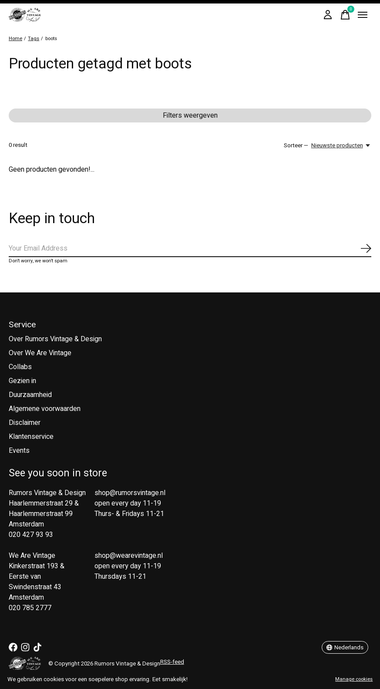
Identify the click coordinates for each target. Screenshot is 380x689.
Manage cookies (354, 679)
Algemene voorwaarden (45, 409)
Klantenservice (31, 436)
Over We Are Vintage (40, 353)
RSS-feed (172, 662)
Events (19, 450)
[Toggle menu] (362, 15)
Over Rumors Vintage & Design (55, 339)
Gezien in (22, 381)
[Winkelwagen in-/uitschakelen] (345, 15)
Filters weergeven (190, 115)
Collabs (20, 367)
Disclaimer (24, 422)
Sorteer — (296, 145)
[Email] (190, 249)
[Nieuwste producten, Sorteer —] (341, 145)
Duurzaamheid (30, 395)
